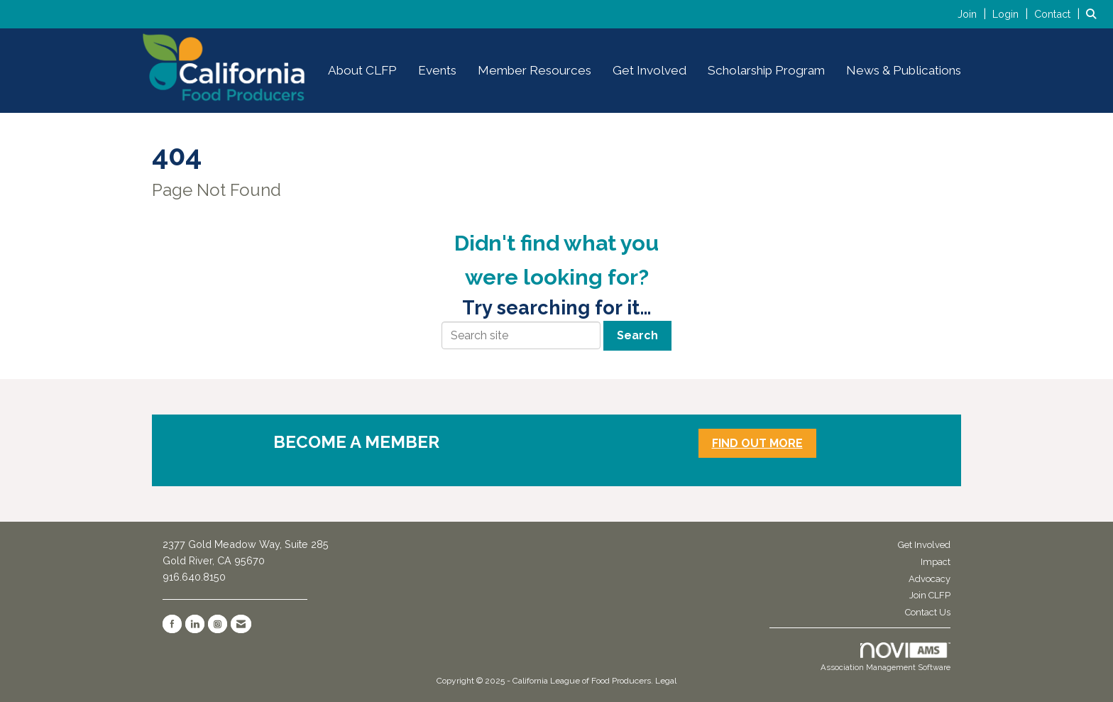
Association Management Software (885, 657)
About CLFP (362, 70)
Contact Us (927, 612)
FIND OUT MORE (757, 443)
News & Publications (903, 70)
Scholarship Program (766, 70)
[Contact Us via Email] (241, 624)
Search (637, 335)
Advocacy (929, 579)
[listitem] (973, 14)
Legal (665, 681)
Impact (935, 561)
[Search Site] (1094, 14)
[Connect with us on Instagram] (217, 624)
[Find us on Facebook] (172, 624)
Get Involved (649, 70)
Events (437, 70)
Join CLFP (929, 595)
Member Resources (534, 70)
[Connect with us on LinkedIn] (194, 624)
